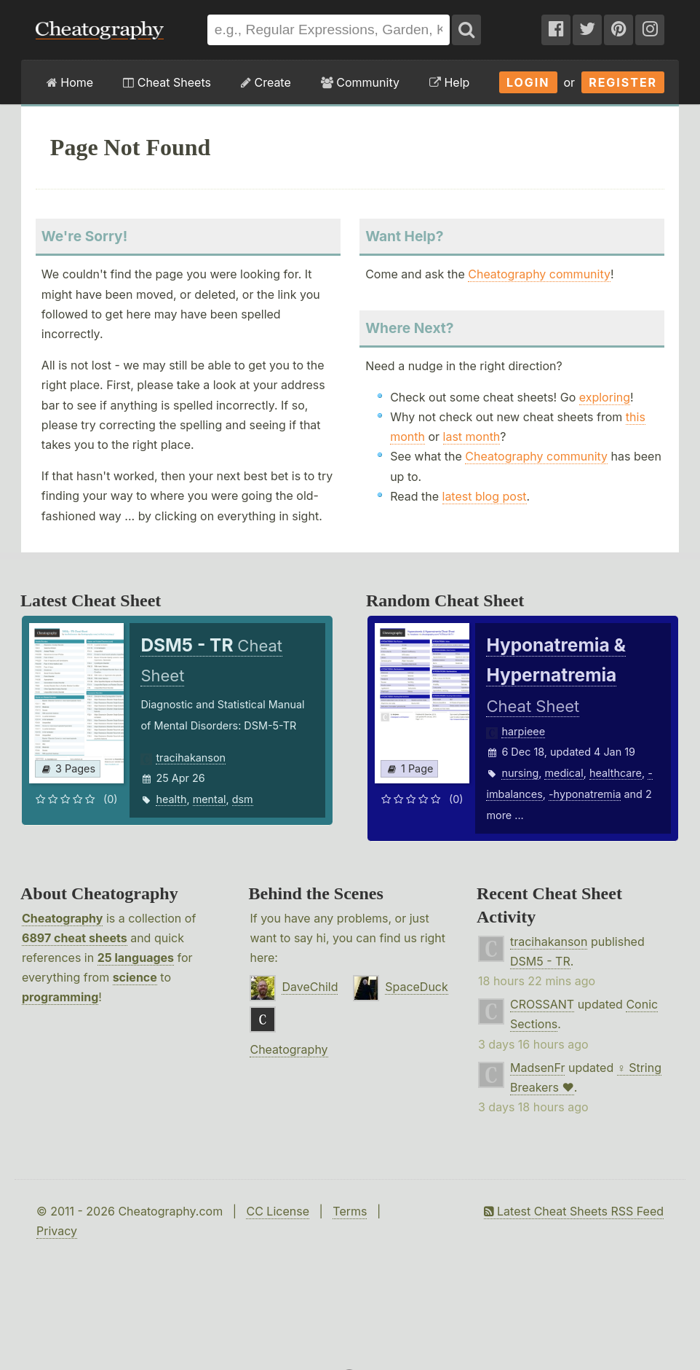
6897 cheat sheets (74, 938)
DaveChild (310, 986)
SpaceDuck (416, 986)
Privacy (56, 1231)
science (135, 977)
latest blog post (484, 496)
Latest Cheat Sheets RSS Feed (574, 1211)
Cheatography (62, 918)
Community (360, 82)
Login (528, 82)
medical (563, 773)
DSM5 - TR (540, 961)
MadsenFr (537, 1067)
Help (449, 82)
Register (623, 82)
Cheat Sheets (167, 82)
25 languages (136, 957)
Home (70, 82)
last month (472, 436)
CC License (277, 1211)
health (171, 799)
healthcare (615, 773)
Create (266, 82)
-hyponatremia (585, 794)
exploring (604, 397)
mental (209, 799)
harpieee (523, 731)
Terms (350, 1211)
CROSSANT (542, 1004)
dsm (242, 799)
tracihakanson (191, 757)
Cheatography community (539, 274)
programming (60, 997)
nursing (519, 773)
